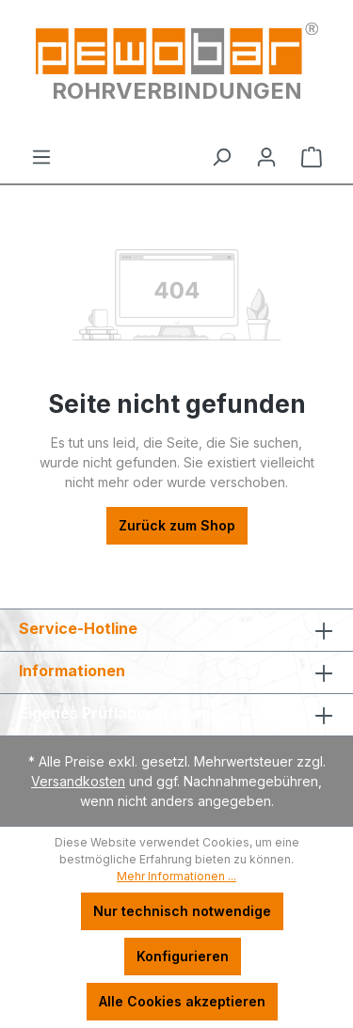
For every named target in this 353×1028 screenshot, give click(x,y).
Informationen (72, 670)
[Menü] (41, 157)
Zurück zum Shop (177, 525)
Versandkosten (78, 781)
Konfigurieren (182, 956)
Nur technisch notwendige (182, 911)
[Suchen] (221, 157)
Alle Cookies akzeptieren (182, 1001)
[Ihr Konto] (266, 157)
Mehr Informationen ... (176, 876)
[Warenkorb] (311, 157)
